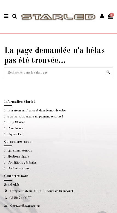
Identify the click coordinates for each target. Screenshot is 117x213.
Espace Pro (15, 134)
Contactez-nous (18, 168)
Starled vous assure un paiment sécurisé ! (35, 116)
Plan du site (15, 128)
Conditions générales (21, 162)
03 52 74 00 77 (20, 198)
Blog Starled (16, 122)
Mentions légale (18, 156)
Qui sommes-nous (19, 150)
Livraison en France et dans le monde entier (37, 110)
